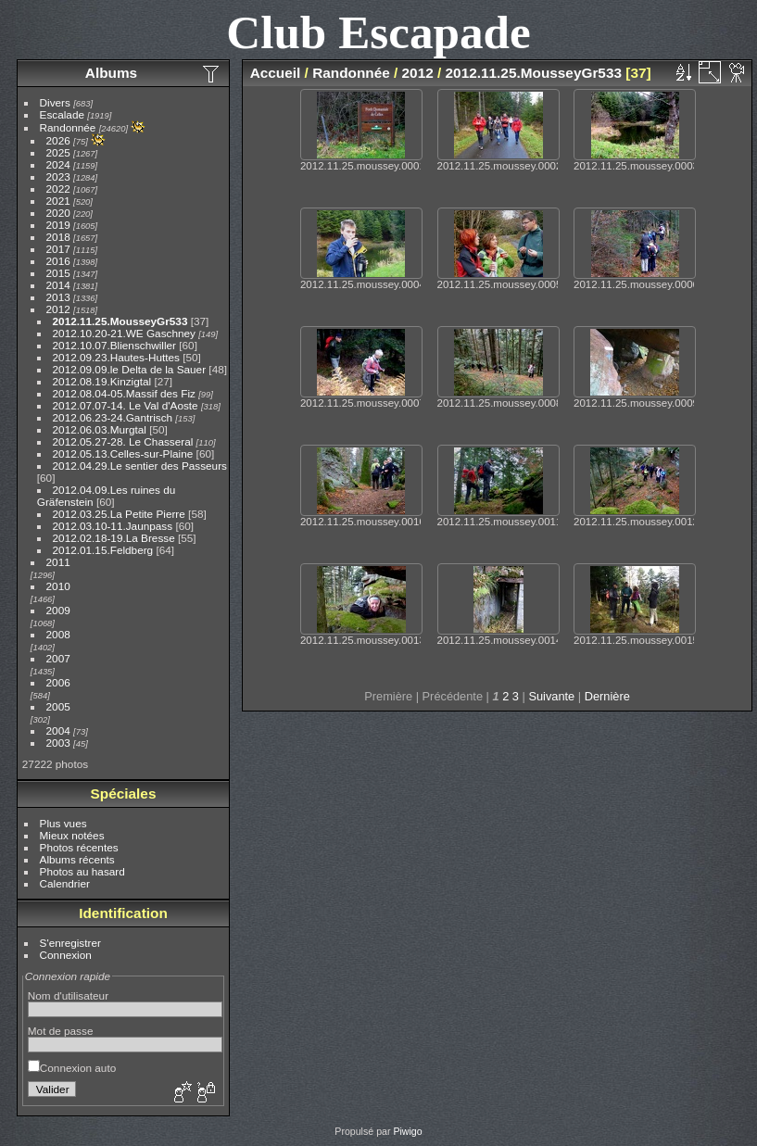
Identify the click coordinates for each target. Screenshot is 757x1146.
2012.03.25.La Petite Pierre (119, 514)
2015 (58, 273)
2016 (58, 261)
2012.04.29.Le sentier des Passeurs (140, 466)
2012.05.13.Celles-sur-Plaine (123, 453)
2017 (58, 249)
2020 (58, 213)
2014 (58, 285)
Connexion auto (72, 1068)
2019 (58, 225)
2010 (58, 586)
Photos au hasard (82, 871)
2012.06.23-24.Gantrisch (113, 417)
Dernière (607, 696)
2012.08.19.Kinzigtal (102, 381)
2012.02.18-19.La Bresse (114, 538)
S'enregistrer (70, 943)
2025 (58, 152)
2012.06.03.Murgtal (99, 429)
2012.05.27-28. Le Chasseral (123, 441)
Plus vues (63, 823)
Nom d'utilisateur (68, 995)
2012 (58, 309)
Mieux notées (72, 835)
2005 (58, 706)
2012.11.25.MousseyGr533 (120, 321)
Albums (111, 73)
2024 (58, 164)
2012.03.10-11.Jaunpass (113, 526)
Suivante (551, 696)
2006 (58, 682)
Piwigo (407, 1131)
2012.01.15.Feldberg (103, 550)
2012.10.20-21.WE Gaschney (124, 333)
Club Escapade (378, 32)
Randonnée (68, 127)
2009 (58, 610)
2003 (58, 743)
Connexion (66, 955)
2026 (58, 140)
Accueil (275, 73)
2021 (58, 201)
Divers (55, 102)
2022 (58, 189)
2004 (58, 730)
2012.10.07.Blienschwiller (114, 345)
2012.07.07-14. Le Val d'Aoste (125, 405)
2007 (58, 658)
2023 (58, 176)
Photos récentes (79, 847)
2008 (58, 634)
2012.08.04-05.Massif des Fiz (124, 393)
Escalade (62, 114)
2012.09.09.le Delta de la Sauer (130, 369)
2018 (58, 237)
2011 (58, 562)
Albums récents (77, 859)
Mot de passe (61, 1031)
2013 (58, 297)
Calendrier (65, 883)
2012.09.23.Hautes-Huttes (116, 357)
